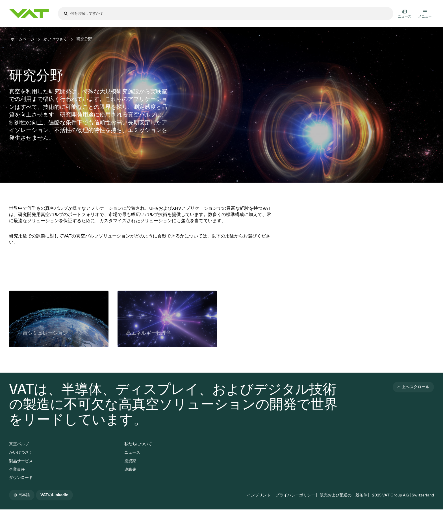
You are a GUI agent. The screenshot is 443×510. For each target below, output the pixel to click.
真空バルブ (19, 444)
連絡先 (130, 469)
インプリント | (260, 495)
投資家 (130, 461)
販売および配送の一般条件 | (344, 495)
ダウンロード (21, 477)
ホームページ (22, 39)
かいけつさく (55, 39)
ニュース (132, 452)
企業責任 (17, 469)
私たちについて (138, 444)
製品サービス (21, 461)
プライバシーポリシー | (296, 495)
